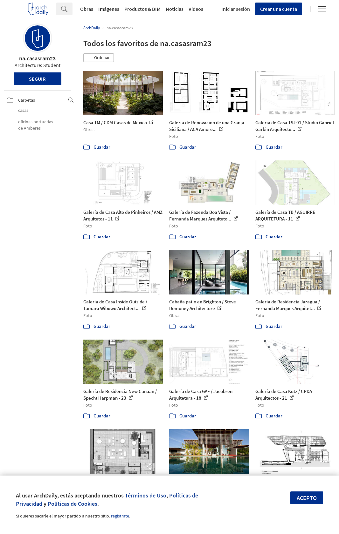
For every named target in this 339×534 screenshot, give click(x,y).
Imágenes (108, 8)
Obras (86, 8)
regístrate (120, 516)
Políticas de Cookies (72, 503)
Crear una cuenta (278, 9)
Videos (196, 8)
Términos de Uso (145, 495)
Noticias (174, 8)
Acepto (307, 498)
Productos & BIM (142, 8)
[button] (98, 57)
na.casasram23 (37, 58)
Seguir (37, 79)
